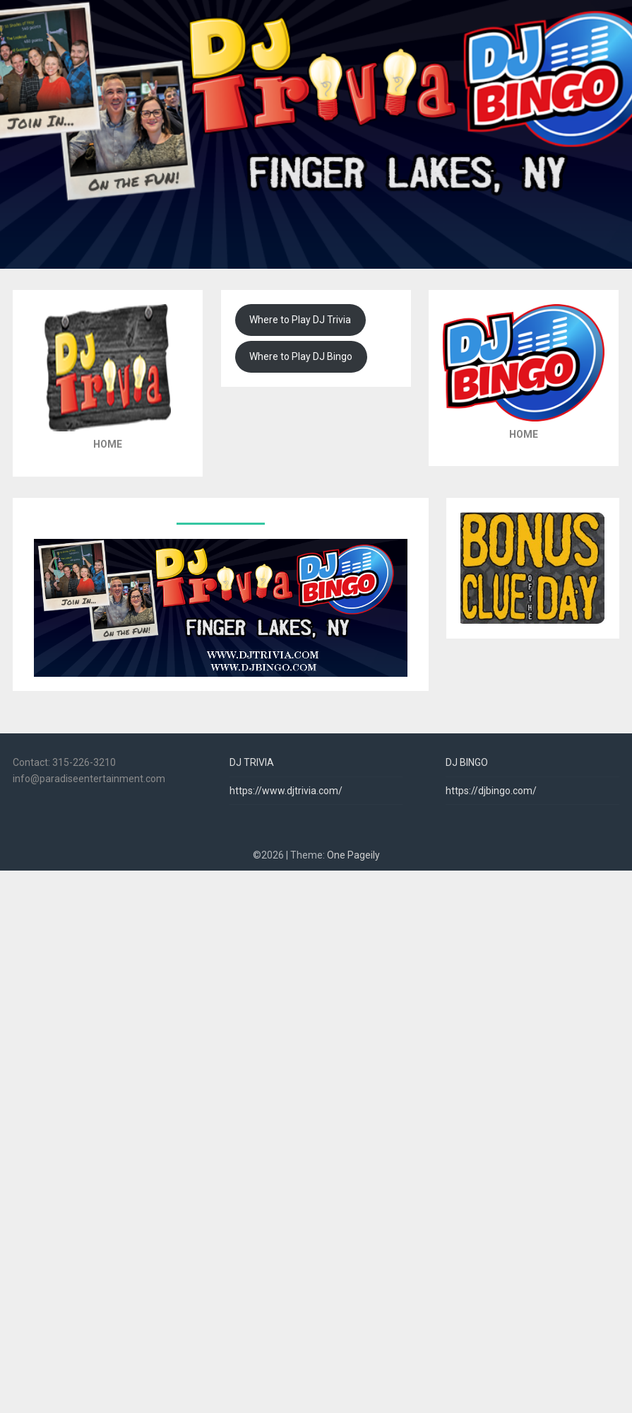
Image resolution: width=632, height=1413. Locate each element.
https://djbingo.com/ (491, 790)
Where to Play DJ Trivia (300, 319)
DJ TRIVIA (251, 762)
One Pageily (353, 855)
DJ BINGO (467, 762)
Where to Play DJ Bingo (300, 356)
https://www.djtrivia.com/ (285, 790)
